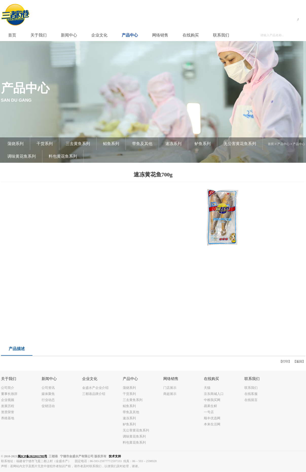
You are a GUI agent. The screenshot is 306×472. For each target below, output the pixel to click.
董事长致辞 (9, 394)
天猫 (207, 388)
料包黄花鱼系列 (63, 156)
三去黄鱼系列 (78, 143)
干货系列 (45, 143)
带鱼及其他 (142, 143)
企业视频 (7, 400)
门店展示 (169, 388)
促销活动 (48, 406)
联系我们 (251, 388)
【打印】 (285, 361)
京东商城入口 (214, 394)
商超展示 (169, 394)
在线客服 (251, 394)
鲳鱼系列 (111, 143)
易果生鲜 (210, 406)
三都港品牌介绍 (93, 394)
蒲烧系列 (15, 143)
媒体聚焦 (48, 394)
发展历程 (7, 406)
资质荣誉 (7, 412)
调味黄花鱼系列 (21, 156)
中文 (292, 19)
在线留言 (251, 400)
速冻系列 (173, 143)
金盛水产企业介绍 (95, 388)
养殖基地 (7, 418)
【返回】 (299, 361)
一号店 (209, 412)
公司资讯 (48, 388)
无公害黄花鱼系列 (240, 143)
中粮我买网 (212, 400)
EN (302, 19)
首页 (271, 144)
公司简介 (7, 388)
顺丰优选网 (212, 418)
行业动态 (48, 400)
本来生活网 (212, 424)
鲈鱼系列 (202, 143)
